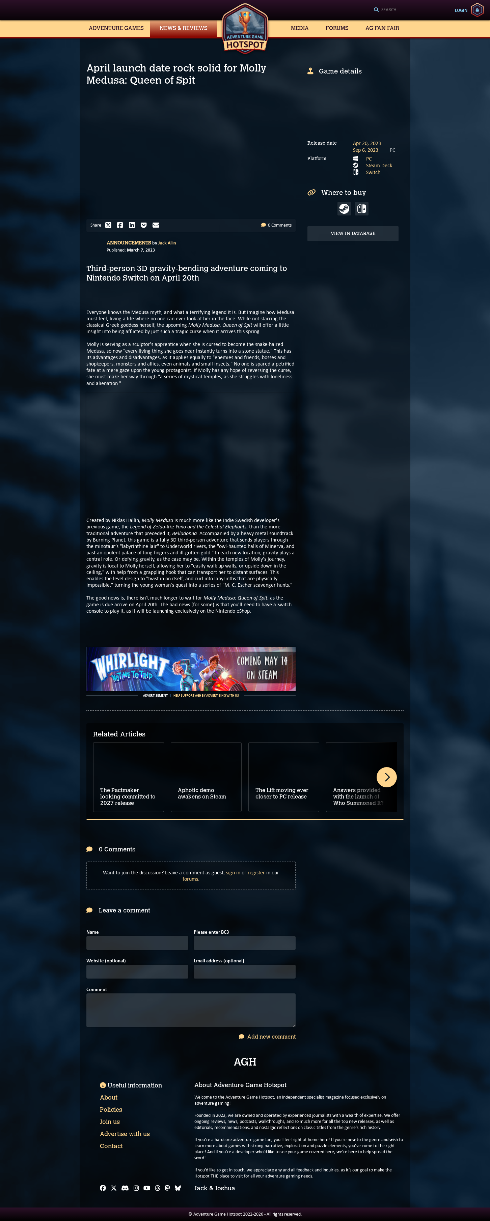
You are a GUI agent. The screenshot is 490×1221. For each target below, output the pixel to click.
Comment (96, 989)
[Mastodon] (167, 1188)
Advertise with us (125, 1134)
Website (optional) (106, 961)
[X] (114, 1188)
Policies (111, 1109)
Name (92, 932)
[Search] (407, 10)
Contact (111, 1146)
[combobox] (407, 10)
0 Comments (276, 225)
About (108, 1097)
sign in (233, 872)
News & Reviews (184, 28)
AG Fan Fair (382, 28)
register (256, 872)
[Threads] (157, 1188)
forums (190, 879)
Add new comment (267, 1037)
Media (300, 28)
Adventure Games (116, 28)
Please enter (211, 932)
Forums (337, 28)
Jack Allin (167, 243)
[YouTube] (146, 1188)
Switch (373, 172)
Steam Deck (379, 165)
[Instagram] (136, 1188)
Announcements (129, 243)
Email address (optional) (219, 961)
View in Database (353, 233)
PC (369, 158)
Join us (110, 1122)
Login (461, 10)
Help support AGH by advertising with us (206, 695)
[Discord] (125, 1188)
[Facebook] (103, 1188)
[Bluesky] (178, 1188)
